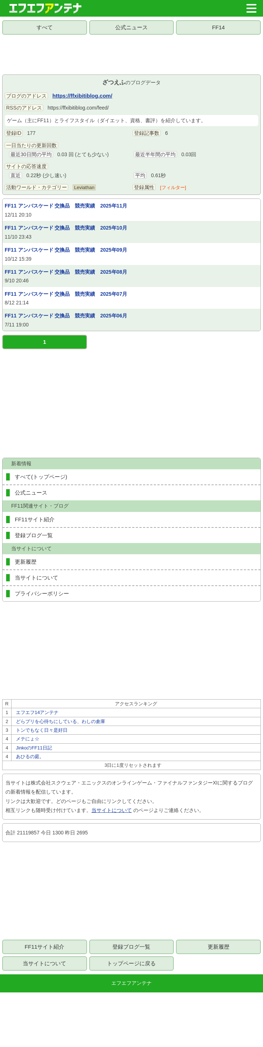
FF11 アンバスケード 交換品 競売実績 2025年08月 (66, 272)
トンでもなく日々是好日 (42, 730)
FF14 (218, 27)
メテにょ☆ (27, 739)
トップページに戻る (131, 963)
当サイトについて (36, 577)
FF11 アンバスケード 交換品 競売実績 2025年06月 (66, 316)
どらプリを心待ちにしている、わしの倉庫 (60, 721)
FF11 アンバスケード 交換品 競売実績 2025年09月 (66, 250)
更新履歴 (25, 562)
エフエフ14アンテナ (37, 712)
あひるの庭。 (30, 756)
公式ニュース (131, 27)
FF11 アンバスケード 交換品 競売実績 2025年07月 (66, 294)
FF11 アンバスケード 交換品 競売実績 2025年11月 (66, 206)
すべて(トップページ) (41, 477)
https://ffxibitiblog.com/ (82, 96)
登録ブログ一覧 (34, 535)
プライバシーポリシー (42, 593)
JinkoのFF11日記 (34, 748)
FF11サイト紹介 (35, 519)
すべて (44, 27)
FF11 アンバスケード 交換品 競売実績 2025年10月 (66, 228)
